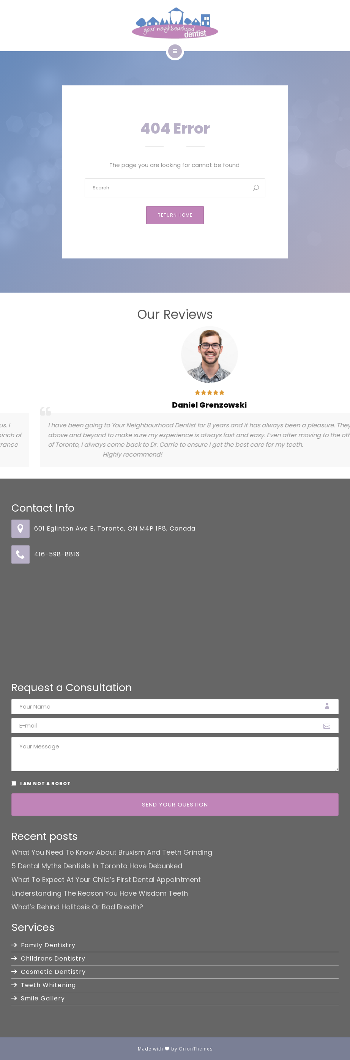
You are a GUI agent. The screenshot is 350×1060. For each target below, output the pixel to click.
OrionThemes (196, 1049)
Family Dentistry (48, 945)
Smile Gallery (43, 998)
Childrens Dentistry (53, 958)
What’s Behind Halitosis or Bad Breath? (77, 907)
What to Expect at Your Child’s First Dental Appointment (106, 879)
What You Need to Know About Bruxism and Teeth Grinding (111, 852)
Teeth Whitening (48, 985)
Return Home (175, 215)
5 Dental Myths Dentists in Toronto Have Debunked (96, 866)
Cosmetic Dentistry (53, 971)
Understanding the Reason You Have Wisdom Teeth (99, 893)
